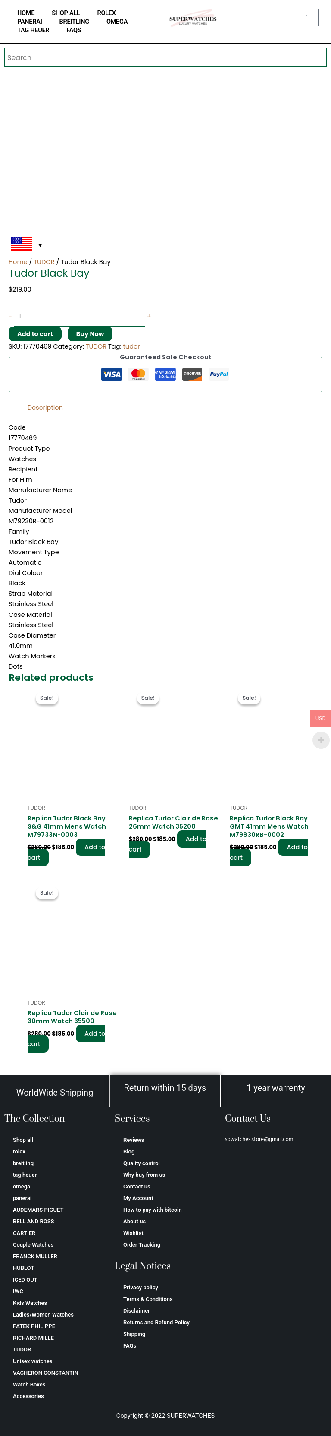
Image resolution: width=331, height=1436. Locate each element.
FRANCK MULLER (35, 1256)
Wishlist (133, 1233)
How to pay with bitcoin (152, 1210)
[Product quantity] (79, 316)
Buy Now (90, 334)
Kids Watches (30, 1303)
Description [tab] (45, 407)
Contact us (136, 1186)
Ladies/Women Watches (43, 1314)
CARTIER (24, 1233)
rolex (106, 13)
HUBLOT (23, 1268)
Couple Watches (33, 1244)
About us (134, 1221)
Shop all (66, 13)
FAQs (73, 30)
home (25, 13)
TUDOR (44, 262)
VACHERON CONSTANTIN (45, 1373)
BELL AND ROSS (33, 1221)
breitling (74, 21)
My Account (138, 1198)
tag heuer (33, 30)
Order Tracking (141, 1244)
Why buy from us (144, 1175)
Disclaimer (136, 1310)
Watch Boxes (29, 1384)
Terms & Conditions (148, 1299)
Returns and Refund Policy (156, 1322)
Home (18, 262)
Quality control (141, 1163)
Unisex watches (32, 1361)
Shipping (134, 1334)
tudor (131, 346)
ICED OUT (25, 1279)
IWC (18, 1291)
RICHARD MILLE (33, 1338)
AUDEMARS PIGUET (38, 1210)
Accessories (28, 1396)
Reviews (133, 1140)
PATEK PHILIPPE (34, 1326)
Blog (128, 1151)
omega (117, 21)
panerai (29, 21)
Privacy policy (140, 1287)
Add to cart (35, 334)
